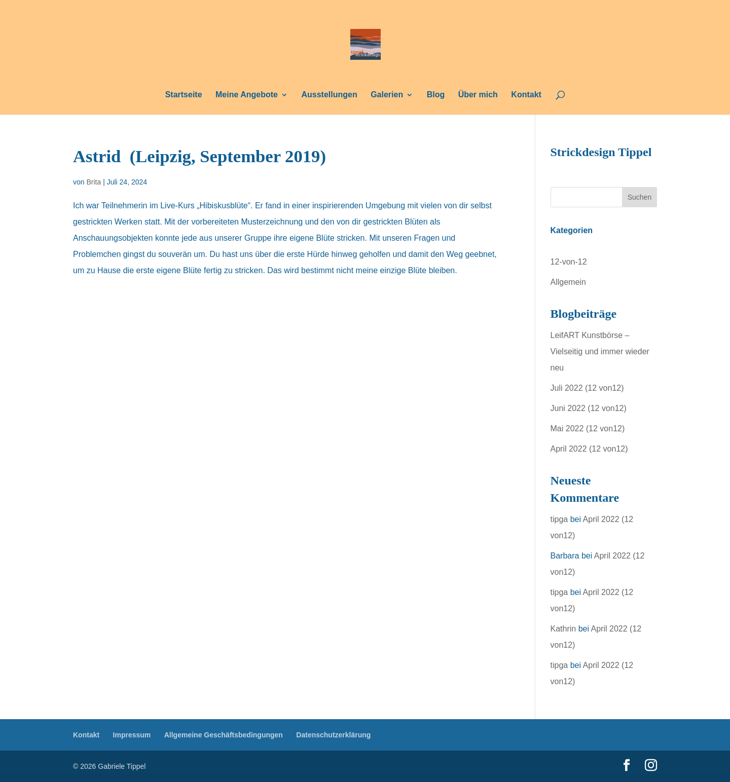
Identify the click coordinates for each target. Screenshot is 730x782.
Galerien (387, 95)
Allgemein (568, 282)
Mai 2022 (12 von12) (588, 428)
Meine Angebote (246, 95)
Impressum (132, 735)
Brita (93, 182)
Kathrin (563, 628)
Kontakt (526, 95)
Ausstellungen (329, 95)
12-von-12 (569, 261)
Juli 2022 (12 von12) (587, 388)
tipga (559, 519)
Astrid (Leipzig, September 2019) (199, 156)
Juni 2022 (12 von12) (589, 408)
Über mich (478, 95)
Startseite (183, 95)
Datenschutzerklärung (333, 735)
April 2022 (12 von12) (589, 448)
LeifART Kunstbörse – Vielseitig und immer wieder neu (600, 351)
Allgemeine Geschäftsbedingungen (223, 735)
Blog (436, 95)
